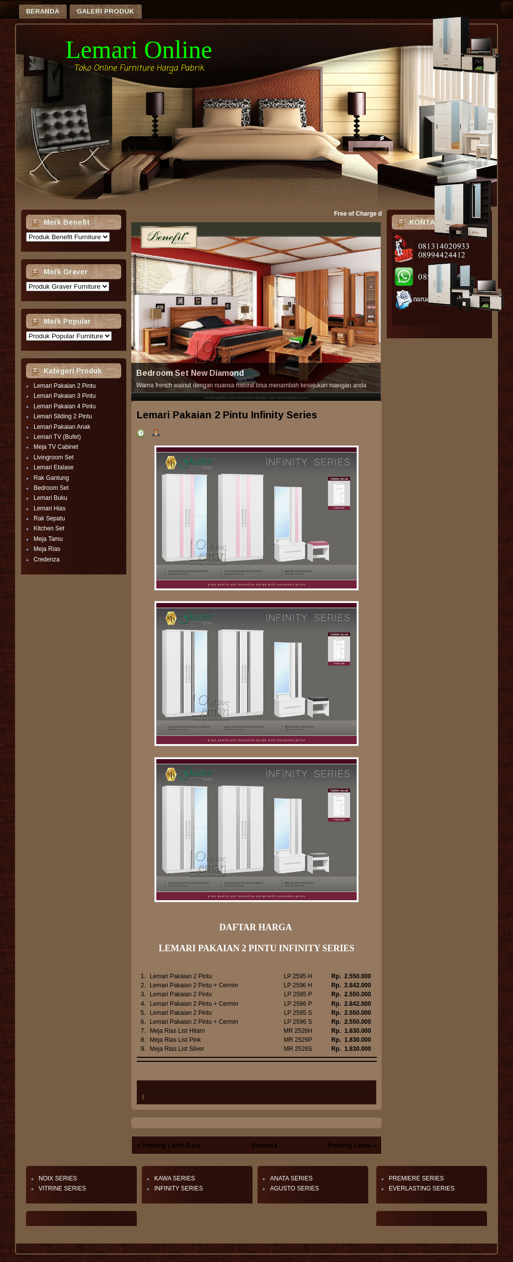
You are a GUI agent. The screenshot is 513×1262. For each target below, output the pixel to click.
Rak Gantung (51, 477)
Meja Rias (47, 548)
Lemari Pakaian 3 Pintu (65, 395)
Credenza (47, 559)
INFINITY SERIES (178, 1188)
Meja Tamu (48, 538)
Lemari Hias (50, 508)
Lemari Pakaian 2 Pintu (65, 385)
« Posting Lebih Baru (169, 1145)
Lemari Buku (50, 497)
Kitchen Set (49, 528)
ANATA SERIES (291, 1178)
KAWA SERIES (174, 1178)
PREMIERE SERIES (416, 1178)
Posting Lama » (352, 1145)
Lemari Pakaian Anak (62, 426)
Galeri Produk (105, 11)
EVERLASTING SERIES (421, 1188)
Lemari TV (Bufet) (57, 436)
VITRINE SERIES (62, 1188)
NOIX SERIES (58, 1178)
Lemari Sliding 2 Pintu (63, 416)
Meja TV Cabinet (56, 446)
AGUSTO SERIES (294, 1188)
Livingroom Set (54, 457)
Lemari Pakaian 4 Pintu (65, 406)
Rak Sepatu (49, 518)
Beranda (42, 11)
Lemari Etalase (54, 467)
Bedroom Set (51, 487)
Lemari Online (139, 50)
